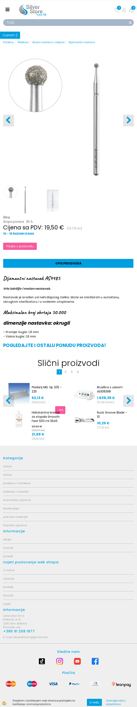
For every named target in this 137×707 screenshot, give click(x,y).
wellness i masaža (16, 492)
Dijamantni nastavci (81, 42)
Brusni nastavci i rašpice (48, 42)
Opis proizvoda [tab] (68, 263)
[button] (128, 120)
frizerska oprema (15, 525)
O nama (9, 570)
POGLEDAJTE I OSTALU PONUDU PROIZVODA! (54, 345)
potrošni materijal (15, 517)
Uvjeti (7, 604)
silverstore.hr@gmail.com (30, 637)
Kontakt (8, 587)
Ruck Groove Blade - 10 (112, 414)
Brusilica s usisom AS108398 (110, 389)
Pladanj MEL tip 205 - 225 (47, 389)
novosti (8, 548)
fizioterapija (11, 508)
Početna (8, 42)
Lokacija (8, 579)
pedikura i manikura (17, 483)
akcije (7, 539)
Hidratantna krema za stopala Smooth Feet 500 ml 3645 (46, 416)
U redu (94, 702)
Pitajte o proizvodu (20, 246)
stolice (7, 475)
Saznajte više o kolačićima (116, 702)
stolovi (7, 466)
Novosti (8, 595)
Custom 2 (10, 35)
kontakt (8, 556)
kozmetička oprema (17, 500)
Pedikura (23, 42)
